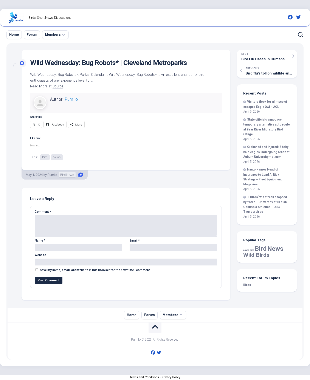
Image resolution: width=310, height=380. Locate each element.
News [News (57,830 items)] (275, 248)
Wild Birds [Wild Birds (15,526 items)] (256, 254)
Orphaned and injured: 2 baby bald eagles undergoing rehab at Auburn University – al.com (266, 151)
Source (58, 86)
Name (40, 241)
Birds (247, 285)
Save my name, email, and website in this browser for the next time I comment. (95, 270)
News (57, 157)
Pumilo (71, 99)
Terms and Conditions (144, 377)
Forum (32, 35)
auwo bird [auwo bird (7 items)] (248, 250)
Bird (45, 157)
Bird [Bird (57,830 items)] (261, 248)
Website (40, 255)
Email (135, 241)
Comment (43, 212)
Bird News (67, 175)
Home (14, 35)
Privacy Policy (170, 377)
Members (53, 35)
